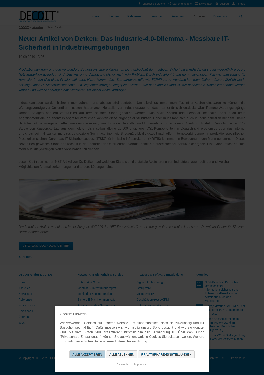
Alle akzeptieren (87, 354)
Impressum (140, 364)
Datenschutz (124, 364)
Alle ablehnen (121, 354)
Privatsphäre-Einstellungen (166, 354)
